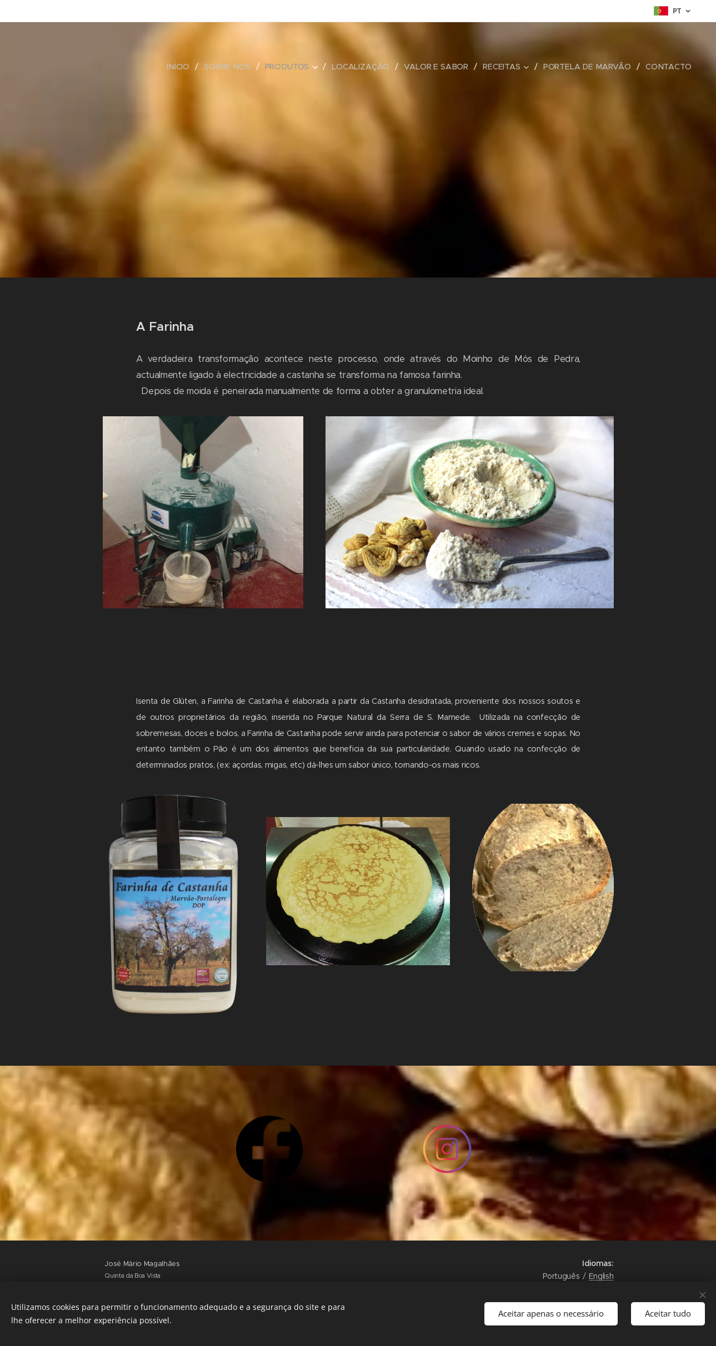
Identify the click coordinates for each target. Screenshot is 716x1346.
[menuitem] (182, 66)
